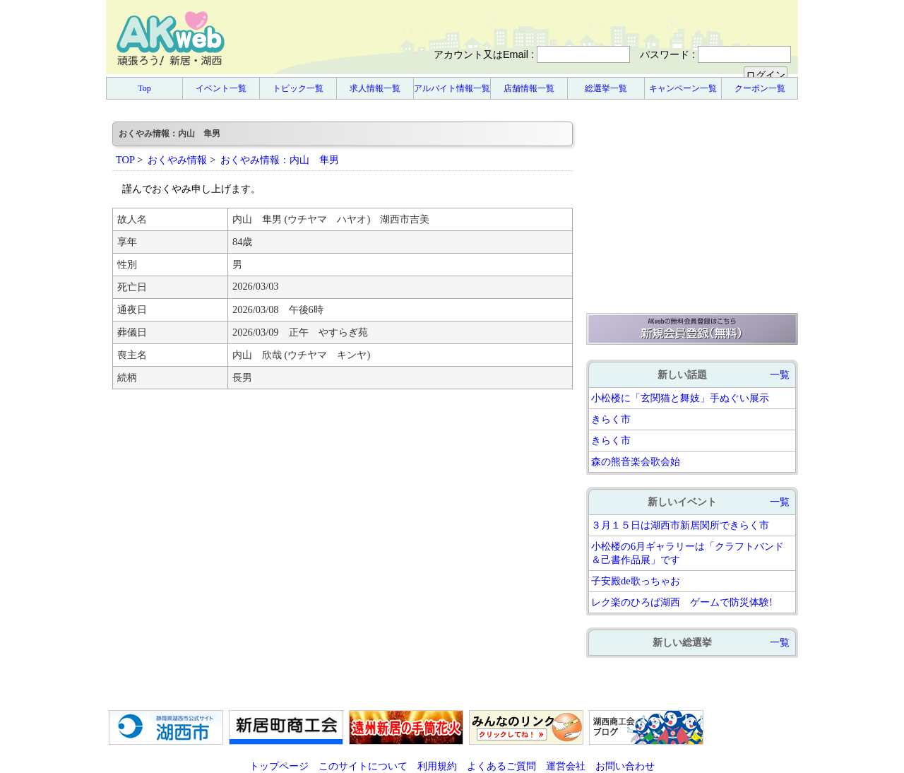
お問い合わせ (625, 766)
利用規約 (437, 766)
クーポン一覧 (759, 88)
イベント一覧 (221, 88)
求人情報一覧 (375, 88)
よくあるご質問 (501, 766)
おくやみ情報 (177, 159)
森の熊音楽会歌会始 (635, 461)
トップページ (279, 766)
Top (144, 88)
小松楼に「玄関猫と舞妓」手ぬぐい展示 (680, 397)
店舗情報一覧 (529, 88)
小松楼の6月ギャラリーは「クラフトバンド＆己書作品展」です (687, 553)
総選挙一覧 (606, 88)
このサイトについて (363, 766)
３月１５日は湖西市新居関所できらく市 (680, 525)
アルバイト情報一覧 (452, 88)
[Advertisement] (692, 210)
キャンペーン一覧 (683, 88)
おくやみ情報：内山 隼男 (279, 159)
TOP (125, 159)
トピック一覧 (298, 88)
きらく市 (611, 419)
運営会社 (565, 766)
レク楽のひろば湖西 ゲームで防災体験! (682, 602)
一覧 (780, 374)
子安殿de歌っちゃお (635, 580)
